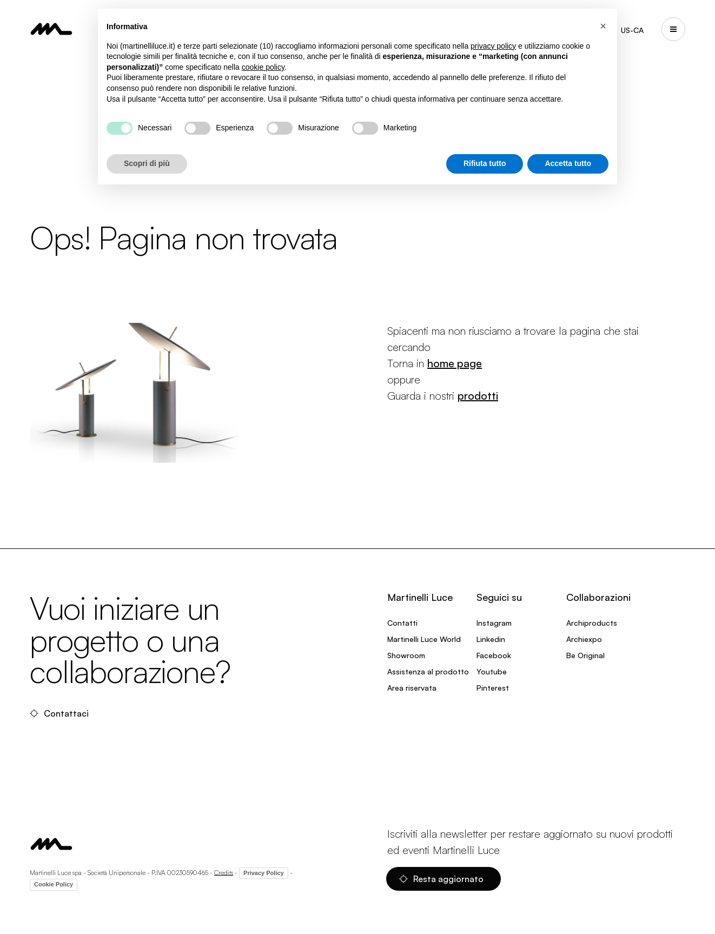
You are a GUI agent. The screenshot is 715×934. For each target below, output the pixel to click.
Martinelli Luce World (424, 639)
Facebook (493, 655)
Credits (223, 872)
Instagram (494, 622)
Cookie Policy (53, 884)
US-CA (632, 30)
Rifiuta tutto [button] (485, 163)
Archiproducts (591, 622)
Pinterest (492, 687)
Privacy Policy (263, 873)
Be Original (585, 655)
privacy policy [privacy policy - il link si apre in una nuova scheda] (493, 46)
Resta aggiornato (441, 878)
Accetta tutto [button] (568, 163)
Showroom (406, 655)
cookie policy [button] (263, 67)
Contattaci (59, 713)
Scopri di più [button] (147, 163)
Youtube (491, 671)
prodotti (478, 395)
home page (454, 363)
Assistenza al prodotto (428, 671)
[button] (603, 26)
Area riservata (411, 687)
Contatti (402, 622)
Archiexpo (584, 639)
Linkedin (490, 639)
